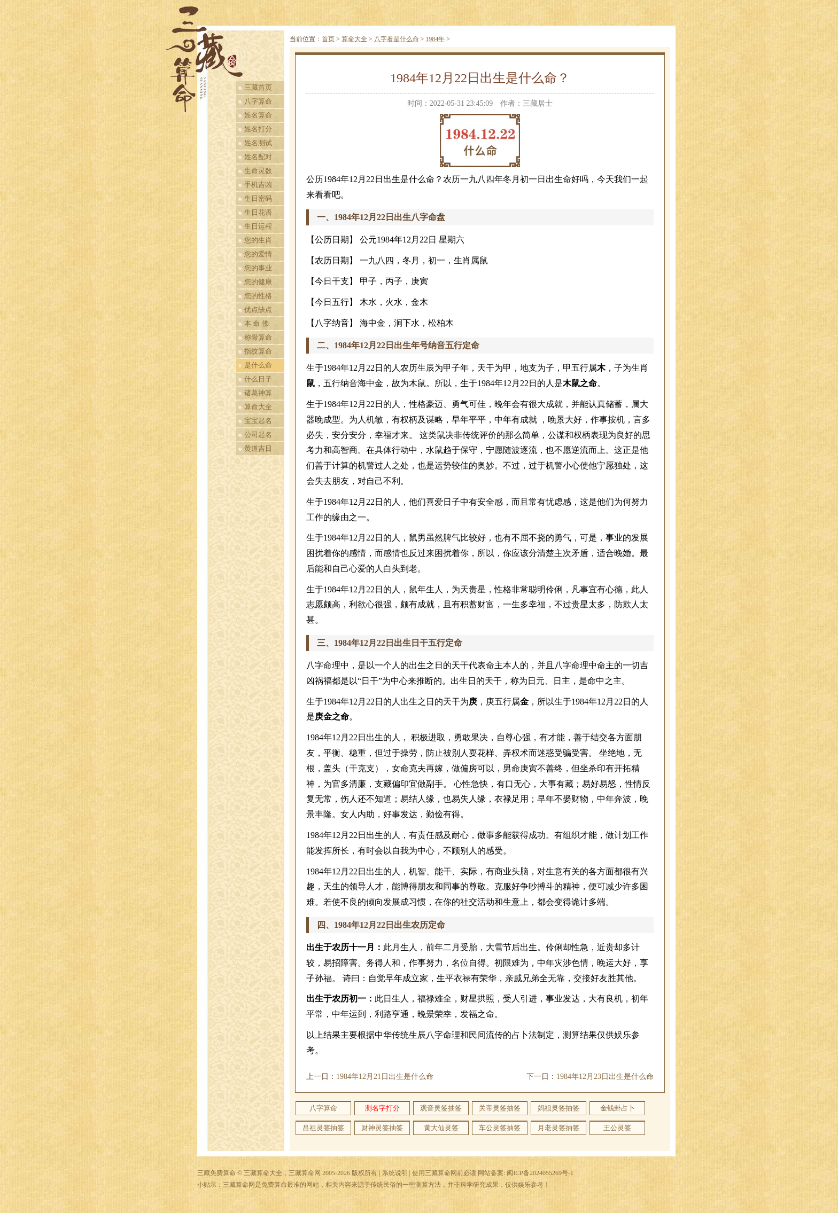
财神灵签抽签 (382, 1128)
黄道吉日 (258, 448)
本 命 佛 (256, 323)
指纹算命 (258, 351)
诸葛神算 (258, 393)
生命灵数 (258, 171)
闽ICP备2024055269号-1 (540, 1173)
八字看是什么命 (396, 39)
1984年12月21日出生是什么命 (384, 1077)
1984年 (435, 39)
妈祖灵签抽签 (558, 1108)
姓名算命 (258, 115)
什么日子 (258, 379)
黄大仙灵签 (441, 1128)
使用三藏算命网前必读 (444, 1173)
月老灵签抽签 (558, 1128)
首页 (328, 39)
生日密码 (258, 198)
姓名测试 (258, 143)
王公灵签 (617, 1128)
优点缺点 (258, 310)
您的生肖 (258, 240)
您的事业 (258, 268)
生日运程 (258, 226)
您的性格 (258, 296)
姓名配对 (258, 157)
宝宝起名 (258, 421)
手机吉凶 (258, 185)
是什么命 (258, 365)
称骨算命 (258, 337)
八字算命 (258, 101)
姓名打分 (258, 129)
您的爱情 (258, 254)
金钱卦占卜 (617, 1108)
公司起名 (258, 435)
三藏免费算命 (216, 1173)
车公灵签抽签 (500, 1128)
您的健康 (258, 282)
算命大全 (258, 407)
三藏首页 (258, 87)
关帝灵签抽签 (500, 1108)
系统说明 (395, 1173)
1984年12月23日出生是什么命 (605, 1077)
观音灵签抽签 (441, 1108)
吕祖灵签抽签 (323, 1128)
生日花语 (258, 212)
